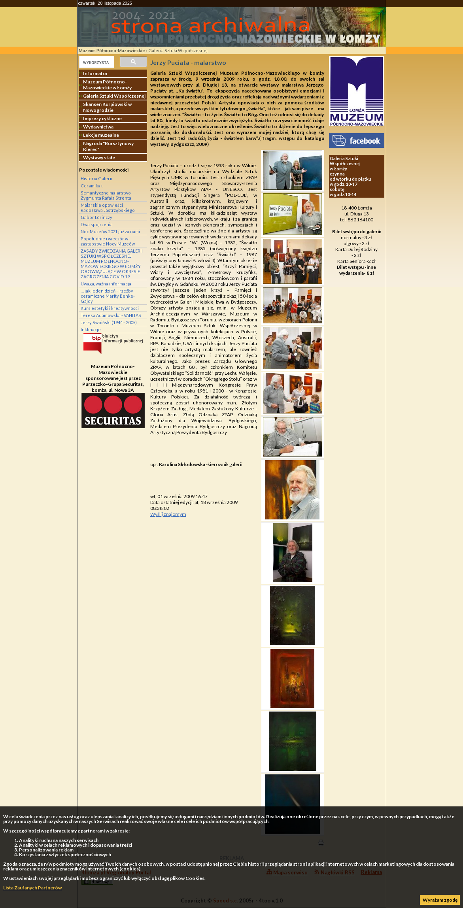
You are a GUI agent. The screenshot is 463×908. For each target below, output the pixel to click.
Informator (95, 73)
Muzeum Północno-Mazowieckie (112, 50)
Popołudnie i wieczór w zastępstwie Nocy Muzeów (108, 241)
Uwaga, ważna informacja (106, 283)
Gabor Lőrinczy (96, 217)
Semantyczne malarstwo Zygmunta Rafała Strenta (106, 195)
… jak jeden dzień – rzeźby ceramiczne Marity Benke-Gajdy (108, 296)
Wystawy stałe (99, 157)
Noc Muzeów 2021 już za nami (110, 231)
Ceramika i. (92, 185)
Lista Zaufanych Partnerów (32, 888)
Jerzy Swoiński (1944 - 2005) (109, 322)
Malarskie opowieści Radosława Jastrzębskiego (108, 207)
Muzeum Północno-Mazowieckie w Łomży (107, 85)
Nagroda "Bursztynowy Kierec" (108, 146)
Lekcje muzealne (101, 135)
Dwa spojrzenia (97, 224)
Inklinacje (91, 329)
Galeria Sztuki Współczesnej (178, 50)
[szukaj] (96, 62)
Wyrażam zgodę (440, 900)
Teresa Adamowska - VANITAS (111, 315)
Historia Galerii (96, 178)
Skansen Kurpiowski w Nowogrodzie (107, 107)
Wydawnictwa (98, 127)
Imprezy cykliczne (102, 118)
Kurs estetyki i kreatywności (110, 308)
